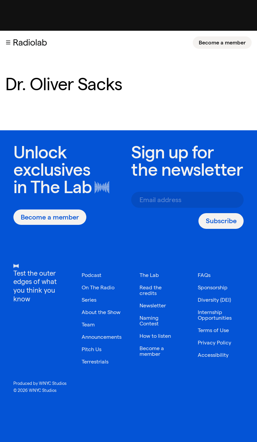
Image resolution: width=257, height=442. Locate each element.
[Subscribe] (221, 221)
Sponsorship (213, 287)
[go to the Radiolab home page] (31, 42)
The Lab (61, 186)
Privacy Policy (214, 342)
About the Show (101, 312)
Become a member (222, 42)
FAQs (204, 275)
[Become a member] (222, 42)
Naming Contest (149, 320)
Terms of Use (213, 330)
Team (88, 324)
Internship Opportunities (215, 315)
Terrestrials (95, 361)
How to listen (155, 336)
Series (89, 300)
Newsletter (153, 305)
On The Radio (98, 287)
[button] (8, 42)
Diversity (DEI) (214, 300)
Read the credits (151, 290)
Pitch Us (91, 349)
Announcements (101, 337)
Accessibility (213, 355)
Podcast (91, 275)
